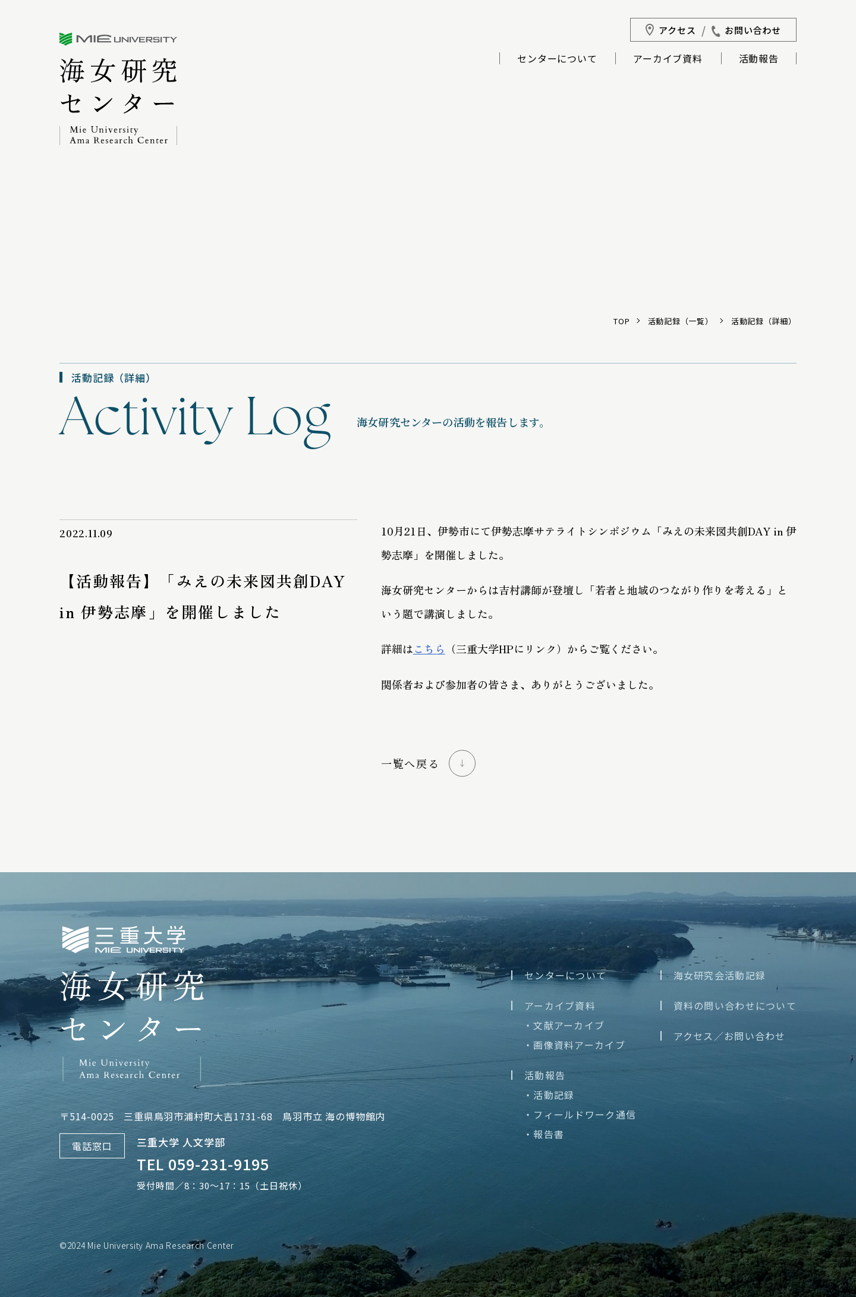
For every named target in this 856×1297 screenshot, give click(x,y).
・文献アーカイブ (564, 1025)
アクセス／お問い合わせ (730, 1036)
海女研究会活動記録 (720, 975)
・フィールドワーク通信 (579, 1114)
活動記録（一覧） (680, 321)
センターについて (557, 59)
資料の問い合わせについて (735, 1005)
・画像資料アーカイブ (574, 1044)
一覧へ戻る (410, 763)
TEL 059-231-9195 (203, 1163)
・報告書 (543, 1134)
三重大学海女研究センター (118, 89)
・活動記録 (548, 1094)
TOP (621, 321)
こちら (429, 648)
